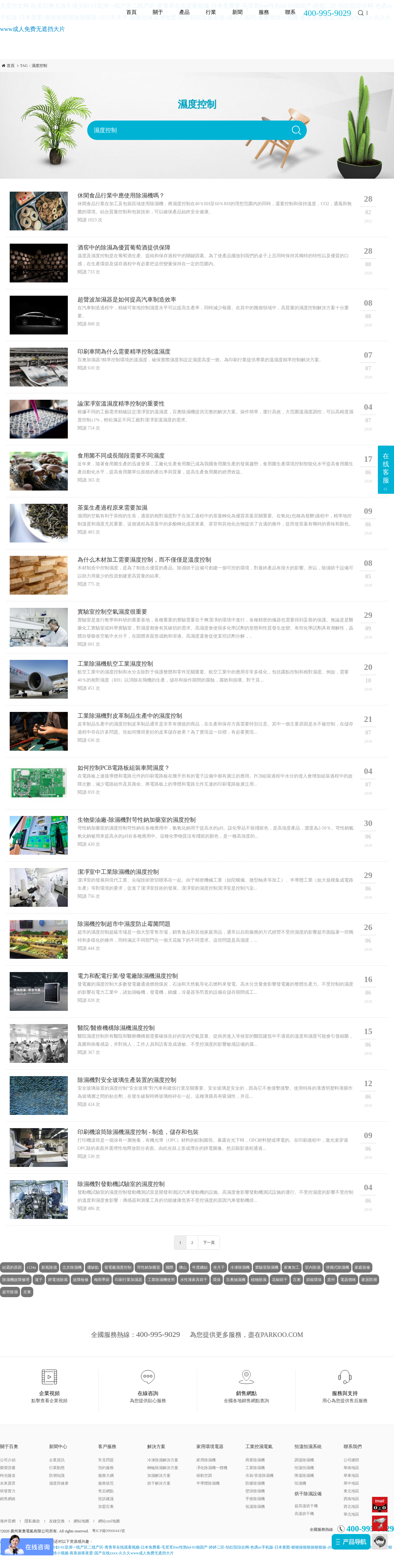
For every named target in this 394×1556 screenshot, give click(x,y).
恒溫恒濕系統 (308, 1446)
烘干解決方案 (159, 1483)
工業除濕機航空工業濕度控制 (115, 664)
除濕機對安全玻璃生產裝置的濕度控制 (127, 1080)
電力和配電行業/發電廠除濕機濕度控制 (128, 976)
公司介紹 (8, 1460)
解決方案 (156, 1446)
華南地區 (351, 1468)
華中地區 (351, 1483)
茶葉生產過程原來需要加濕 (112, 507)
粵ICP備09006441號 (108, 1531)
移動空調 (204, 1475)
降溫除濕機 (304, 1475)
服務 (264, 12)
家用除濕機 (206, 1460)
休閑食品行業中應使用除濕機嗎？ (121, 195)
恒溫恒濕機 (304, 1468)
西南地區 (351, 1499)
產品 (184, 12)
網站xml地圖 (107, 1521)
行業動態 (57, 1468)
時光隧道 (8, 1475)
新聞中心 (58, 1446)
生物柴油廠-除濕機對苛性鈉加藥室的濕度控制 (137, 820)
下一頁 (209, 1242)
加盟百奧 (106, 1506)
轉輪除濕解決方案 (162, 1468)
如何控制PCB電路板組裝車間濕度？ (124, 768)
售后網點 (106, 1491)
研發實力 (8, 1491)
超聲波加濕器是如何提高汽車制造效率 (127, 299)
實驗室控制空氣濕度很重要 (112, 612)
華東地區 (351, 1475)
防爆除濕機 (255, 1483)
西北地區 (351, 1506)
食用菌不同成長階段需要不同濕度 (121, 455)
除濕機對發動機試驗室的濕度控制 (121, 1184)
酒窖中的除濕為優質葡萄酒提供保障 (124, 247)
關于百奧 (9, 1446)
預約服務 (106, 1468)
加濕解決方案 (159, 1475)
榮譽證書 (8, 1468)
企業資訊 (57, 1460)
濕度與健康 (58, 1483)
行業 (211, 12)
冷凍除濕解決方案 (162, 1460)
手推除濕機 (255, 1499)
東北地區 (351, 1491)
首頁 (131, 12)
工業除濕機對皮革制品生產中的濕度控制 (130, 716)
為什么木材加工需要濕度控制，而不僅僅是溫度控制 (144, 559)
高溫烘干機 (304, 1513)
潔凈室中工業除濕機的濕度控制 (118, 872)
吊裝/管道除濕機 (259, 1475)
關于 (158, 12)
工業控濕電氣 (259, 1446)
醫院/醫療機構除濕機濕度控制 (116, 1028)
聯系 (290, 12)
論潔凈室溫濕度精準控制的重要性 (121, 403)
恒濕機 (300, 1483)
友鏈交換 (55, 1521)
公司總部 (351, 1460)
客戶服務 (107, 1446)
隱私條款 (30, 1521)
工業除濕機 (255, 1468)
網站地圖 (79, 1521)
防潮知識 (57, 1475)
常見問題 (106, 1460)
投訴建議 (106, 1499)
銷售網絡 (8, 1499)
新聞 (237, 12)
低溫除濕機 (255, 1506)
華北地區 (351, 1514)
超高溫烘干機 (306, 1506)
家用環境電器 (209, 1446)
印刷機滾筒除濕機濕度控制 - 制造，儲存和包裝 (138, 1132)
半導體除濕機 (208, 1483)
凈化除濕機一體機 (211, 1468)
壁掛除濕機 (255, 1491)
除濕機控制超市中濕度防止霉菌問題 (124, 924)
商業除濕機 (255, 1460)
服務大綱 (106, 1475)
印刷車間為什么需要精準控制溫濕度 (124, 351)
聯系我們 (353, 1446)
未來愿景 (8, 1483)
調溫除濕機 (304, 1460)
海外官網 (8, 1521)
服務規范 (106, 1483)
